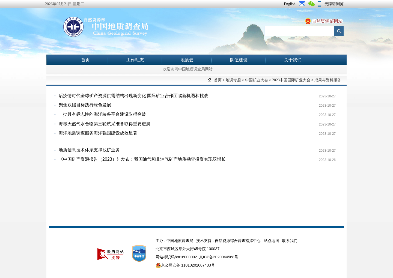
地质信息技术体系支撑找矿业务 (89, 150)
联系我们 (289, 240)
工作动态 (135, 60)
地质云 (186, 60)
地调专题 (233, 80)
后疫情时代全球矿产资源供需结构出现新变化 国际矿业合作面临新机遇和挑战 (133, 95)
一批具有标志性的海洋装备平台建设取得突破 (102, 114)
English (290, 4)
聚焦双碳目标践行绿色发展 (85, 105)
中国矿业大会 (256, 80)
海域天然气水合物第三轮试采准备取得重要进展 (104, 123)
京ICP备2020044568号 (218, 257)
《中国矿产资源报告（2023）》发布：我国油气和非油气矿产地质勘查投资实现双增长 (142, 159)
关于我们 (293, 60)
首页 (85, 60)
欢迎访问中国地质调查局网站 (188, 69)
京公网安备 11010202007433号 (185, 265)
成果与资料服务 (327, 80)
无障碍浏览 (334, 4)
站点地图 (271, 240)
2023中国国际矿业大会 (291, 80)
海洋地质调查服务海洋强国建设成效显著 (98, 133)
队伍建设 (239, 60)
